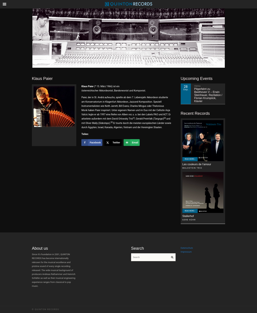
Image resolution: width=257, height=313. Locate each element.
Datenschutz (187, 248)
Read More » (190, 159)
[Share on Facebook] (91, 142)
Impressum (186, 252)
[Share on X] (113, 142)
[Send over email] (132, 142)
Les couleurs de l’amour (196, 164)
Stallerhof (188, 216)
